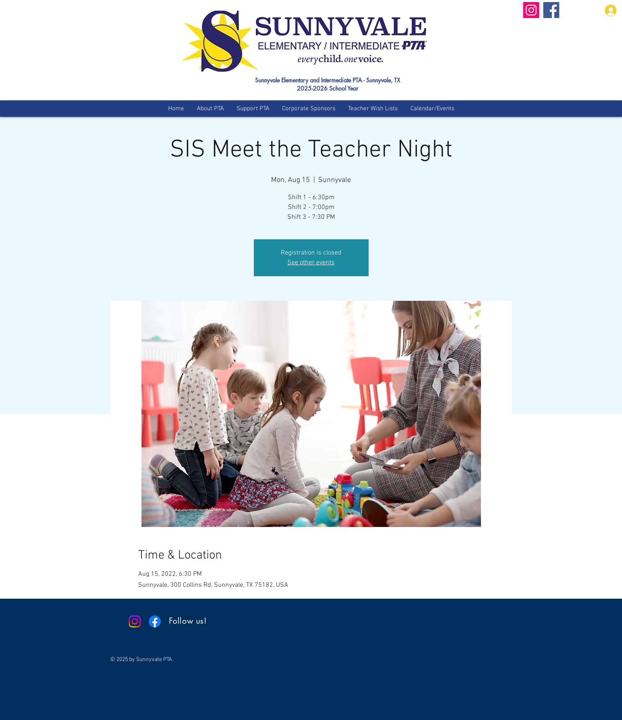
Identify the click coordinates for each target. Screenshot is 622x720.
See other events (311, 263)
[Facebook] (551, 10)
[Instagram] (531, 10)
